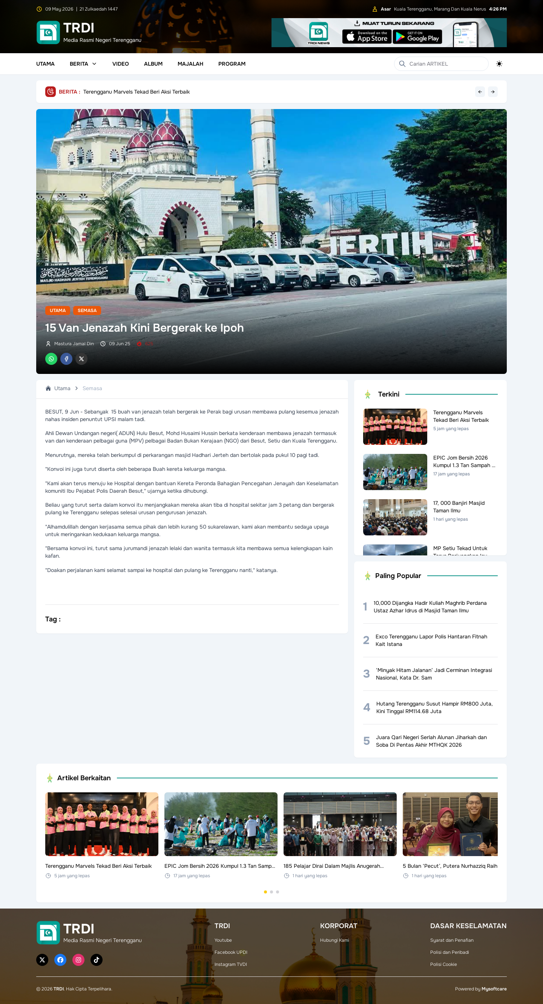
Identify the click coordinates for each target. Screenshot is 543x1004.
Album (153, 63)
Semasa (87, 311)
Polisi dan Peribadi (449, 952)
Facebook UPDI (231, 952)
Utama (45, 63)
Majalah (190, 63)
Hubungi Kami (334, 940)
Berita (83, 63)
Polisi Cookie (443, 964)
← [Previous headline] (480, 91)
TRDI (59, 989)
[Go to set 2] (271, 891)
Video (120, 63)
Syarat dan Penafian (452, 940)
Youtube (223, 940)
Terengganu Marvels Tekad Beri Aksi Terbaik (136, 91)
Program (231, 63)
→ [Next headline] (493, 91)
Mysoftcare (494, 989)
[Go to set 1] (265, 891)
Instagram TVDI (231, 964)
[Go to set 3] (277, 891)
